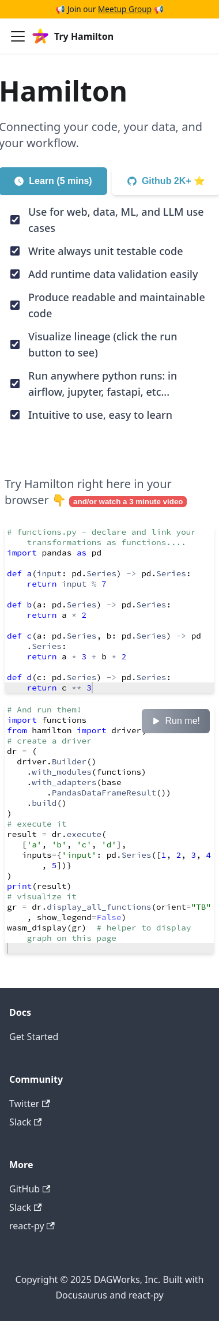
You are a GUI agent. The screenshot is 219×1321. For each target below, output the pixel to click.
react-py (32, 1225)
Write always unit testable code (105, 251)
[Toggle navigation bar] (18, 36)
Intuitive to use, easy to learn (100, 415)
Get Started (33, 1036)
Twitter (29, 1103)
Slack (25, 1122)
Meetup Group (125, 8)
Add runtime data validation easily (113, 274)
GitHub (29, 1189)
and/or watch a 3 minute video (128, 501)
